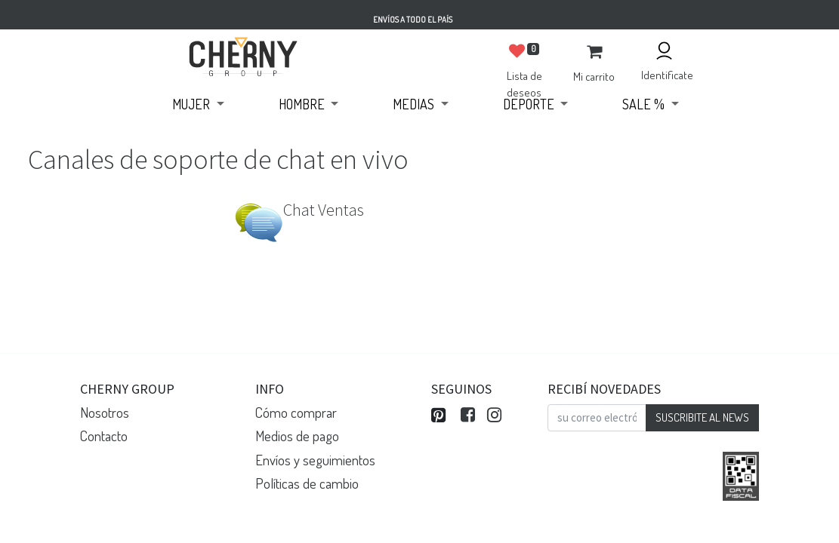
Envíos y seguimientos (315, 459)
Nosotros (104, 412)
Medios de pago (297, 435)
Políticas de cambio (307, 483)
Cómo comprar (296, 412)
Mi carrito (594, 76)
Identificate (667, 75)
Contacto (104, 435)
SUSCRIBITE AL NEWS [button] (702, 417)
